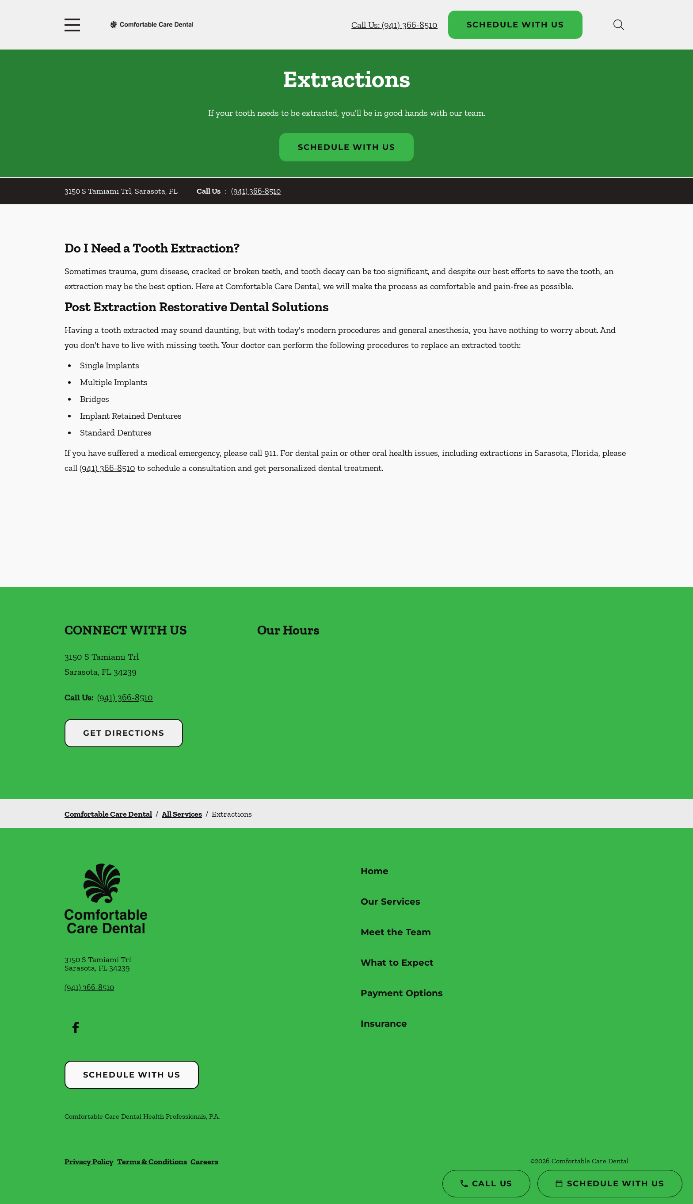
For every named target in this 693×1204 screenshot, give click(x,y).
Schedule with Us (515, 25)
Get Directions (123, 733)
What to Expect (397, 962)
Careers (204, 1161)
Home (374, 871)
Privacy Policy (89, 1161)
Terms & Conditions (152, 1161)
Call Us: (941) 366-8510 (394, 24)
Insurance (384, 1023)
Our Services (390, 901)
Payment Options (402, 993)
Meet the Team (396, 932)
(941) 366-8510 (256, 191)
